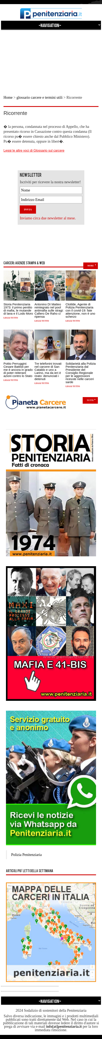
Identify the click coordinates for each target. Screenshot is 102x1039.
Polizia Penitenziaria (26, 855)
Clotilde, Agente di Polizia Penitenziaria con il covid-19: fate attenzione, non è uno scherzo (80, 310)
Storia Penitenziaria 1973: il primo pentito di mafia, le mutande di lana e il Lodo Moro (18, 308)
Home (8, 97)
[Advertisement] (51, 58)
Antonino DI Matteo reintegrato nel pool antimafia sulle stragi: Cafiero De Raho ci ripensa (49, 310)
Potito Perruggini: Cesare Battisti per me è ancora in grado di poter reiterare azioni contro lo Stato (18, 370)
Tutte (90, 400)
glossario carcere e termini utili (39, 97)
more (90, 266)
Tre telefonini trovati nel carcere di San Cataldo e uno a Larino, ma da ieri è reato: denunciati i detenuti (48, 371)
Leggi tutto (10, 318)
